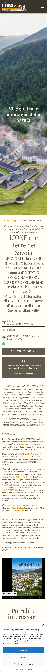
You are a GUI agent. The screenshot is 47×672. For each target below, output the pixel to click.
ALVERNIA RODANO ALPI (30, 454)
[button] (43, 624)
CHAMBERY (24, 469)
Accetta (23, 650)
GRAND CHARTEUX (24, 444)
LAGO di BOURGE (11, 485)
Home (6, 220)
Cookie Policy (18, 669)
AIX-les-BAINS (22, 477)
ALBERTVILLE (18, 508)
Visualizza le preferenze (23, 664)
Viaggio (15, 220)
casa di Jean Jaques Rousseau (23, 505)
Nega (23, 657)
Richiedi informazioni (23, 351)
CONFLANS (19, 510)
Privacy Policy (28, 669)
